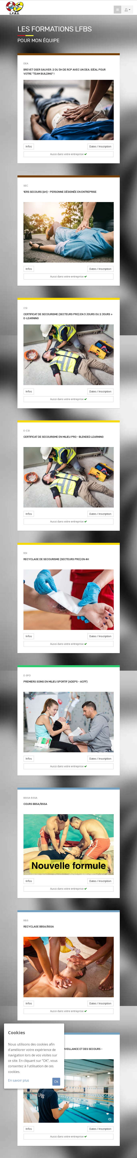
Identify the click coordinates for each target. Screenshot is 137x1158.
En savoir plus (18, 1080)
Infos (29, 146)
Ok (56, 1081)
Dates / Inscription (100, 146)
